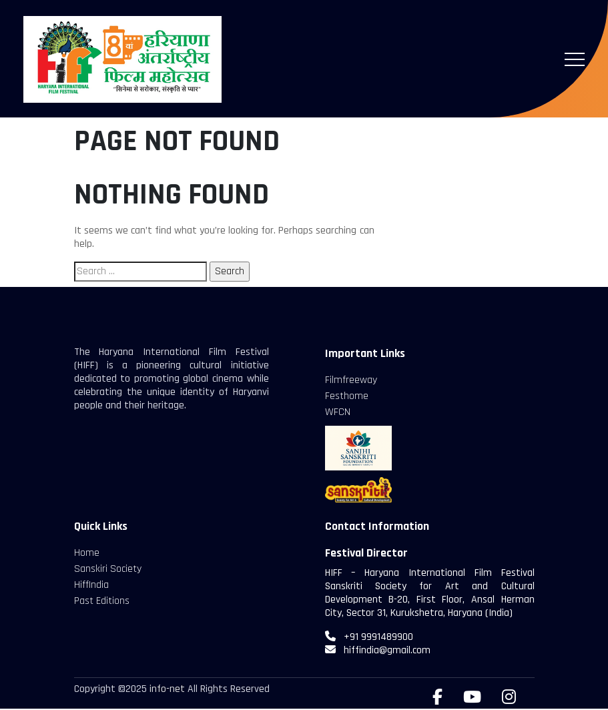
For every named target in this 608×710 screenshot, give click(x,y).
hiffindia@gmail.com (387, 650)
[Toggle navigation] (575, 59)
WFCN (337, 412)
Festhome (346, 396)
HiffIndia (91, 585)
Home (86, 553)
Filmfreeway (351, 380)
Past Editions (101, 601)
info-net (167, 689)
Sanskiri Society (107, 569)
